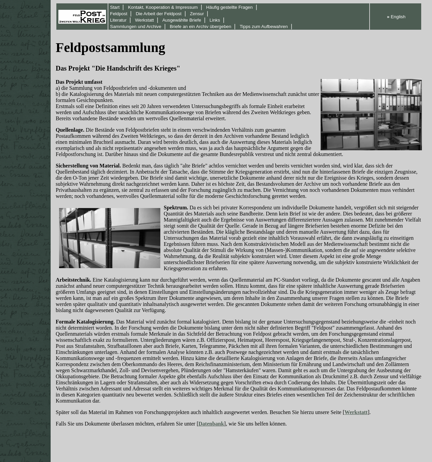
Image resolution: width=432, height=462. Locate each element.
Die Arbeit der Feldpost (159, 13)
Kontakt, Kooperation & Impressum (163, 7)
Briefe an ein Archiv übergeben (200, 26)
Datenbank (211, 424)
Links (215, 20)
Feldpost (118, 13)
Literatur (118, 20)
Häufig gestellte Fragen (229, 7)
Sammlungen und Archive (135, 26)
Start (114, 7)
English (396, 16)
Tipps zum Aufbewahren (264, 26)
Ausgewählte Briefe (181, 20)
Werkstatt (144, 20)
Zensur (197, 13)
